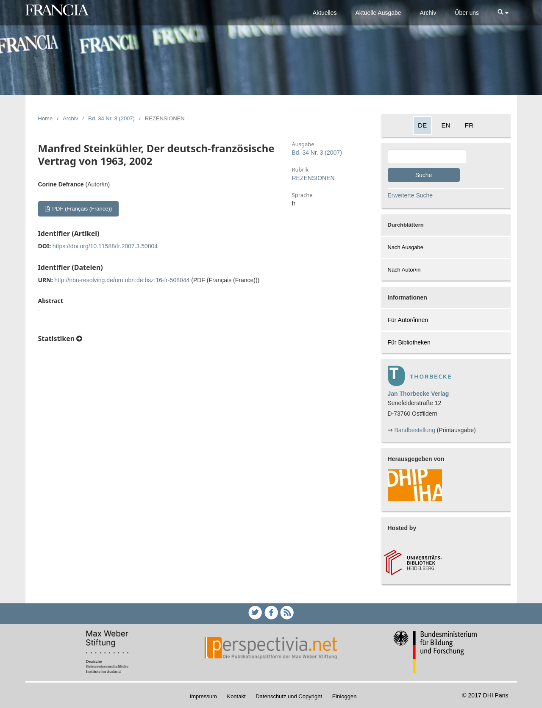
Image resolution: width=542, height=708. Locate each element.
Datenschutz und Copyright (289, 696)
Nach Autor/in (404, 270)
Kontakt (236, 696)
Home (45, 118)
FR (469, 125)
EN (445, 125)
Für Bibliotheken (409, 342)
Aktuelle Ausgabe (378, 12)
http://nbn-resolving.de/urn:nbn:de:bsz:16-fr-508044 (121, 280)
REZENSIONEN (313, 178)
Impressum (203, 696)
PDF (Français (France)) (81, 208)
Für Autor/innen (408, 320)
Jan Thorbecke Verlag (418, 393)
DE (422, 125)
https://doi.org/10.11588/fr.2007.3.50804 (105, 246)
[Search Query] (427, 157)
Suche (423, 175)
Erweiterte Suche (410, 195)
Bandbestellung (414, 430)
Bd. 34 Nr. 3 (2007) (111, 118)
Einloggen (344, 696)
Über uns (467, 12)
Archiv (428, 12)
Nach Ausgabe (406, 247)
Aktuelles (325, 12)
